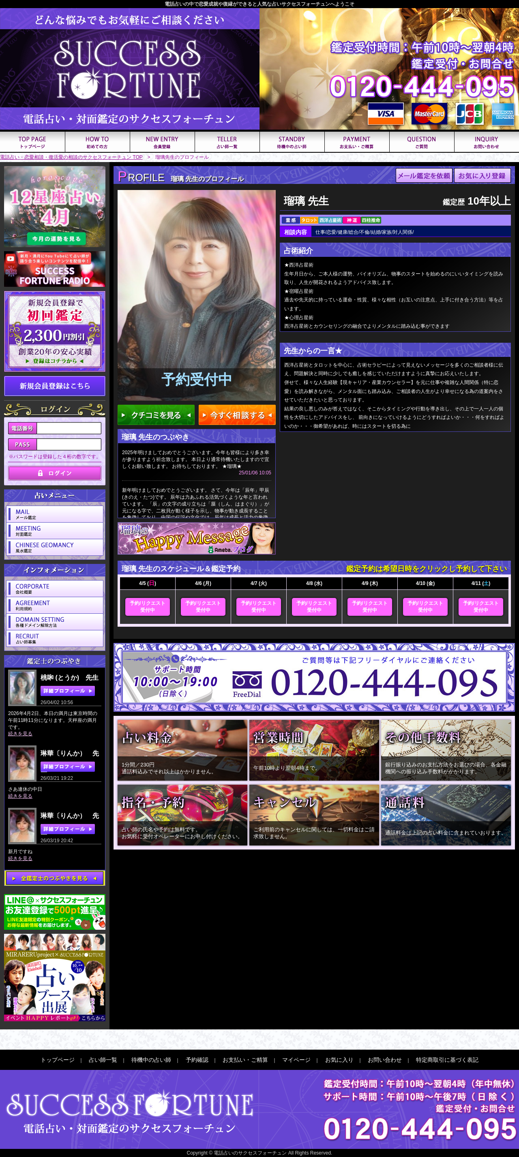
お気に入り (339, 1060)
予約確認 (197, 1060)
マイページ (296, 1060)
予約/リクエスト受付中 (147, 606)
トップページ (58, 1060)
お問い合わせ (385, 1060)
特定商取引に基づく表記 (447, 1060)
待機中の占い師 (151, 1060)
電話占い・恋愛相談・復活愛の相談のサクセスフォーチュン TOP (71, 157)
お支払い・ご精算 (245, 1060)
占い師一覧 (103, 1060)
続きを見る (20, 733)
